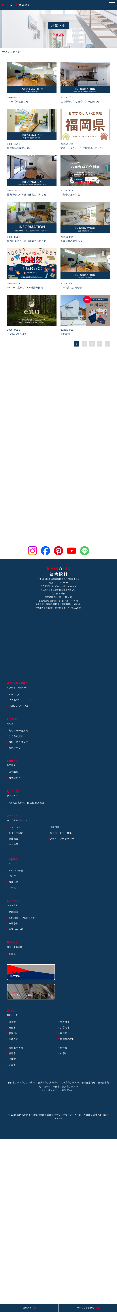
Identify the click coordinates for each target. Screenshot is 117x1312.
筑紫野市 (13, 1039)
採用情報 (55, 827)
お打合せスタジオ (18, 742)
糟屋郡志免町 (67, 1039)
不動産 (12, 954)
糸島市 (12, 1027)
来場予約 (13, 923)
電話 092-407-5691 (58, 582)
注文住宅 (13, 844)
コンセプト (15, 827)
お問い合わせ (16, 929)
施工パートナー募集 (61, 833)
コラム (12, 887)
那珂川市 (13, 1033)
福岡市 (12, 1022)
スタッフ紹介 (16, 833)
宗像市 (12, 1059)
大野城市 (65, 1022)
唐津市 (63, 1047)
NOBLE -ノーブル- (19, 705)
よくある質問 (16, 736)
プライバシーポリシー (62, 838)
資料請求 (13, 912)
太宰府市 (65, 1027)
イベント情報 (16, 870)
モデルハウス (16, 747)
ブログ (12, 876)
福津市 (12, 1053)
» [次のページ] (107, 344)
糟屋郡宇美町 (16, 1047)
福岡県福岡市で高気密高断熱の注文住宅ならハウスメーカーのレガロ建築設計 (57, 1115)
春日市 (63, 1033)
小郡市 (63, 1053)
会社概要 (13, 838)
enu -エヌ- (14, 694)
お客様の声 (15, 778)
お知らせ (13, 882)
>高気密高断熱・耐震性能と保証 (26, 802)
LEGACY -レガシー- (20, 700)
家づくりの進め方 (18, 730)
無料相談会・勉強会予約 (22, 918)
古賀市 (12, 1064)
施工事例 (13, 772)
